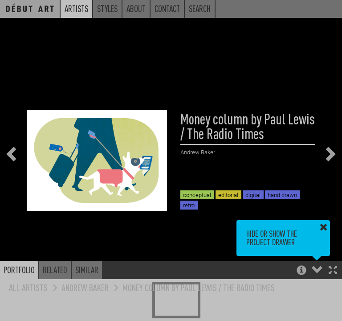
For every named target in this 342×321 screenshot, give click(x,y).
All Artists (28, 287)
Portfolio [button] (19, 270)
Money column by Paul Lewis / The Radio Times (198, 287)
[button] (333, 270)
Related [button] (55, 270)
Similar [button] (86, 270)
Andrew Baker (85, 287)
